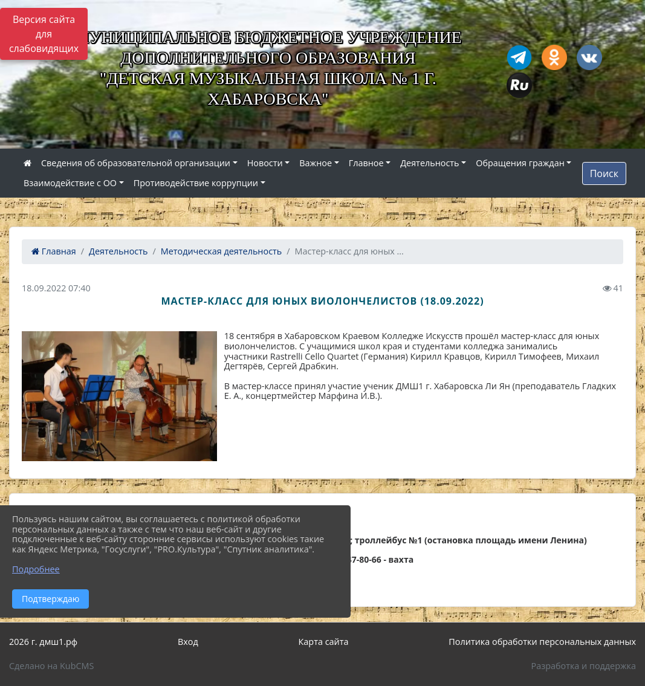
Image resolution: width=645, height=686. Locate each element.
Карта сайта (324, 641)
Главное (366, 163)
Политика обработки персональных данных (542, 641)
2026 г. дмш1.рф (43, 641)
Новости (265, 163)
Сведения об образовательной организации (135, 163)
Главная (53, 251)
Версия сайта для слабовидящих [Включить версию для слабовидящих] (44, 34)
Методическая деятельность (221, 251)
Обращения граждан (520, 163)
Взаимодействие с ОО (70, 183)
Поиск (604, 173)
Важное (315, 163)
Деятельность (429, 163)
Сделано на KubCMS (51, 665)
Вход (188, 641)
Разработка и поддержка (583, 665)
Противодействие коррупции (196, 183)
